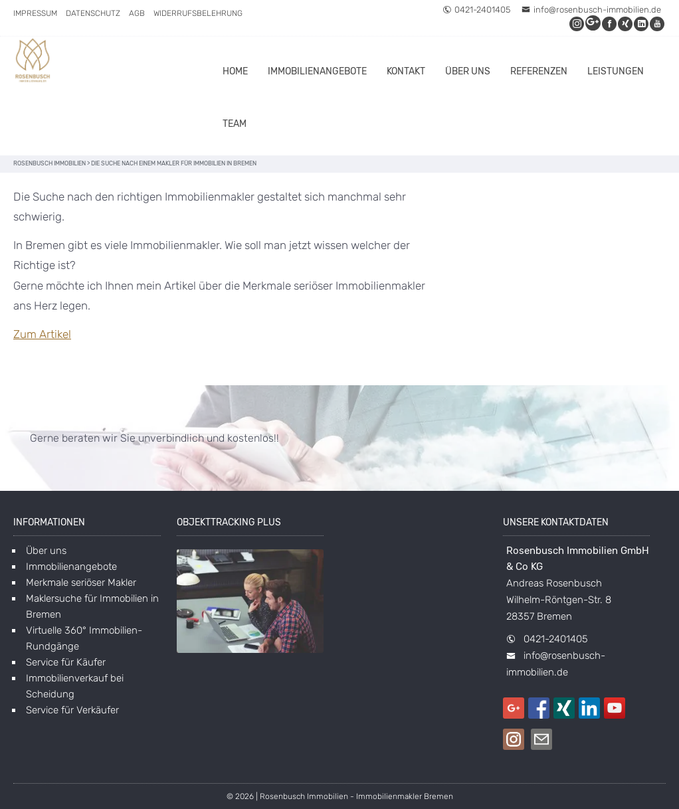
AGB (137, 13)
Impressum (35, 13)
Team (234, 124)
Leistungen (615, 71)
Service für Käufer (66, 662)
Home (235, 71)
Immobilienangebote (317, 71)
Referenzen (538, 71)
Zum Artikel (42, 334)
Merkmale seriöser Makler (81, 582)
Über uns (467, 71)
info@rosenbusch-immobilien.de (591, 10)
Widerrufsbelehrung (197, 13)
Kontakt (406, 71)
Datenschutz (93, 13)
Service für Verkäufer (72, 710)
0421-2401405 (476, 10)
